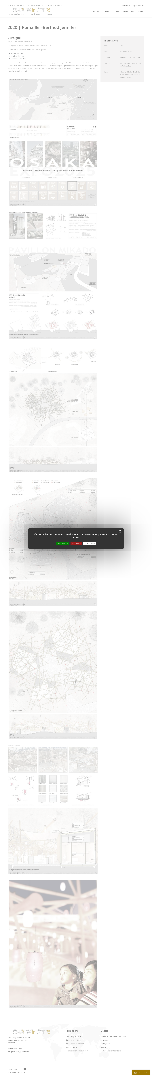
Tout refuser (76, 543)
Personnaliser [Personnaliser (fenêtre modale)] (89, 543)
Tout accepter (62, 543)
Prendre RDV (140, 1072)
